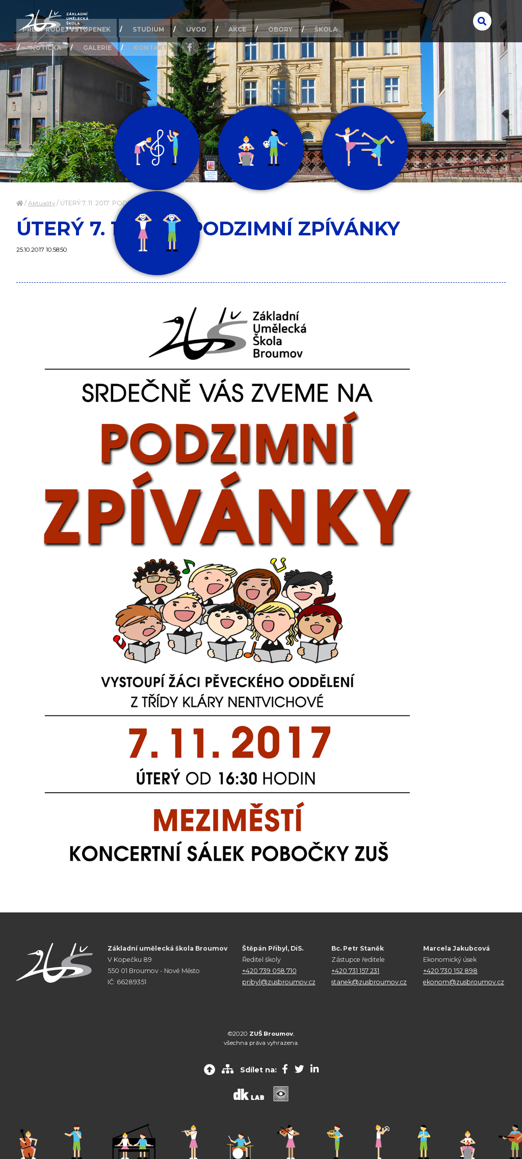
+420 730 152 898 (450, 971)
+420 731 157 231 (355, 971)
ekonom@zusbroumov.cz (463, 982)
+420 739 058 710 (269, 971)
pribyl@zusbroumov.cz (279, 982)
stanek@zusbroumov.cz (369, 982)
